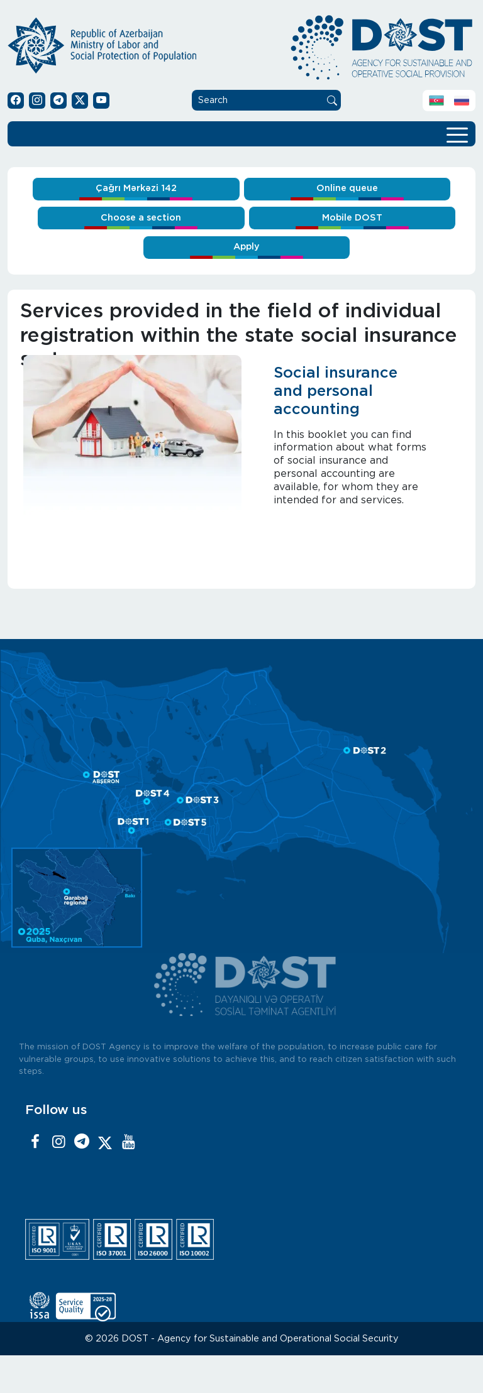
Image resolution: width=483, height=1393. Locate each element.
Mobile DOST (352, 218)
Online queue (347, 188)
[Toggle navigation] (457, 133)
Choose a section (141, 218)
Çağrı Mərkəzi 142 (136, 188)
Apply (246, 247)
